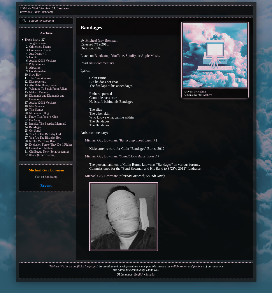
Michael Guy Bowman (46, 170)
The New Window (40, 78)
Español (150, 274)
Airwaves (34, 67)
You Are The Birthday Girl (45, 134)
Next (37, 12)
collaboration (179, 266)
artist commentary (101, 63)
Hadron (201, 91)
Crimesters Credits (40, 50)
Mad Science (37, 106)
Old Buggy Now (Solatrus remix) (49, 151)
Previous (26, 12)
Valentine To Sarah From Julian (48, 88)
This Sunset (36, 109)
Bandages (62, 8)
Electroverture (37, 81)
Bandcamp (51, 176)
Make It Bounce (38, 92)
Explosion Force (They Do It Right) (50, 144)
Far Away (34, 120)
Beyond (46, 185)
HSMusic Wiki (29, 8)
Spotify (131, 56)
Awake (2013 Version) (42, 60)
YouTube (117, 56)
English (138, 274)
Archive (45, 8)
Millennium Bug (39, 113)
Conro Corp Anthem (41, 148)
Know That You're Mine (43, 116)
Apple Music (150, 56)
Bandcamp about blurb (136, 140)
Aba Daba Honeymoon (42, 85)
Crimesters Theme (40, 46)
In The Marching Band (42, 141)
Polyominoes (37, 64)
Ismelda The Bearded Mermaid (47, 123)
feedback (198, 266)
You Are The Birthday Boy (45, 137)
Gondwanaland (38, 71)
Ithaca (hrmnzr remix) (42, 155)
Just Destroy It (37, 53)
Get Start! (35, 130)
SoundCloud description (137, 156)
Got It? (33, 57)
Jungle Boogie (37, 43)
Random (47, 12)
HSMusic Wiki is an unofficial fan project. (73, 266)
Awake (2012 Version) (42, 102)
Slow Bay (35, 74)
